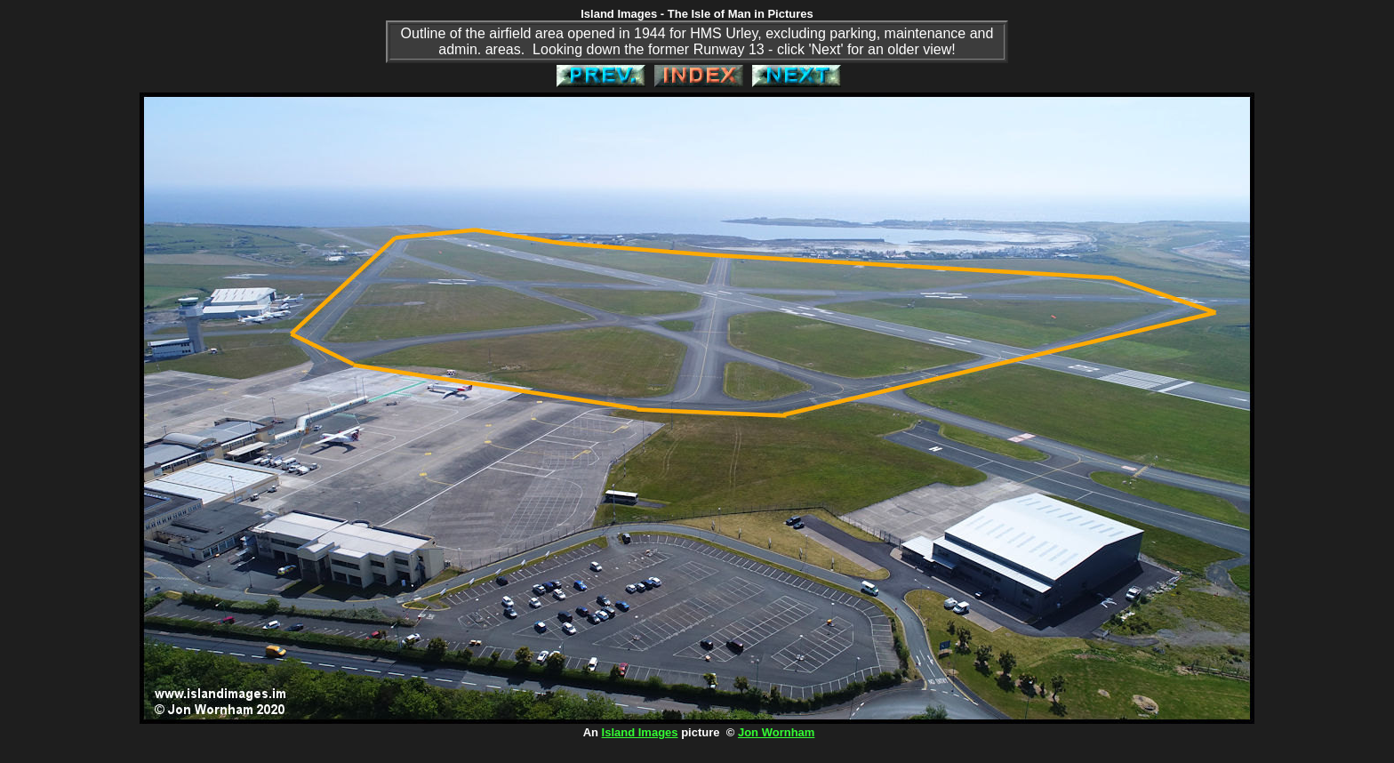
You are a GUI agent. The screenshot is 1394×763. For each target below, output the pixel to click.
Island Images (640, 732)
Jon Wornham (776, 732)
